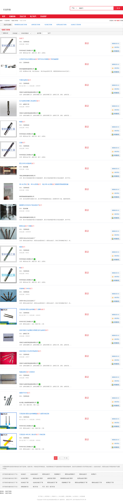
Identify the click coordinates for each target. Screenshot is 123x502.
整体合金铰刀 (83, 474)
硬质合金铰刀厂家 (52, 482)
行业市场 (7, 10)
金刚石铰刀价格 (35, 24)
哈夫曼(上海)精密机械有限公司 (27, 402)
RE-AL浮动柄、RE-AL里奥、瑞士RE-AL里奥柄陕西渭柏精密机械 (43, 184)
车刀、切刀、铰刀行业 (48, 486)
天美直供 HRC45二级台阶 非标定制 (32, 434)
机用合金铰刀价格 (61, 24)
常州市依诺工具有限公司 (26, 50)
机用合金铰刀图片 (82, 478)
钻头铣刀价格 (48, 24)
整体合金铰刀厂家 (97, 482)
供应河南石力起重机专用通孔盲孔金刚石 (33, 330)
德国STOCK (24, 392)
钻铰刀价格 (8, 491)
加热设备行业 (24, 486)
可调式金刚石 (25, 80)
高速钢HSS (25, 288)
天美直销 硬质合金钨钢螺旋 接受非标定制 (34, 413)
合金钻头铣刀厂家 (38, 482)
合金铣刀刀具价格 (76, 24)
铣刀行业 (35, 486)
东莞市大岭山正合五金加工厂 (27, 238)
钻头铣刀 (23, 474)
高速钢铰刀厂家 (66, 482)
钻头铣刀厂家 (24, 482)
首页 (3, 16)
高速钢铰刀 (57, 474)
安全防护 (43, 16)
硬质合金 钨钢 (26, 226)
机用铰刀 (93, 474)
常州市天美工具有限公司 (26, 321)
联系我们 (47, 496)
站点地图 (61, 496)
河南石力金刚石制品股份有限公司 (28, 92)
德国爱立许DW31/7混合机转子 (30, 205)
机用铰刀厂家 (110, 482)
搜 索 (118, 8)
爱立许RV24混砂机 (27, 163)
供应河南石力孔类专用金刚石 (30, 351)
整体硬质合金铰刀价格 (21, 24)
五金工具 (23, 16)
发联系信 (115, 47)
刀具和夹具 (26, 41)
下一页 (65, 458)
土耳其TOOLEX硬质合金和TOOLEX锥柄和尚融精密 (39, 59)
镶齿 (22, 247)
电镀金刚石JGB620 (27, 372)
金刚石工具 (26, 104)
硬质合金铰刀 (46, 474)
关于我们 (40, 496)
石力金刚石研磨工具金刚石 (29, 101)
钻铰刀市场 (15, 20)
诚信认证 (5, 33)
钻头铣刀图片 (24, 478)
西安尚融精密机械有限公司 (26, 69)
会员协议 (75, 496)
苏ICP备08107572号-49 (79, 499)
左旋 (22, 142)
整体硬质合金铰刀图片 (66, 478)
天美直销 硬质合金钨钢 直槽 (32, 309)
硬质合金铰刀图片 (38, 478)
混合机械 (25, 166)
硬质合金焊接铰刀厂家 (81, 482)
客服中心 (54, 496)
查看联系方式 (115, 43)
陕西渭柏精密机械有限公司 (26, 196)
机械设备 (12, 16)
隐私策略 (68, 496)
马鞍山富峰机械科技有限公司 (27, 175)
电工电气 (33, 16)
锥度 (22, 121)
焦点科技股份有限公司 (53, 499)
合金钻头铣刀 (34, 474)
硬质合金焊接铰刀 (70, 474)
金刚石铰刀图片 (51, 478)
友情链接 (82, 496)
